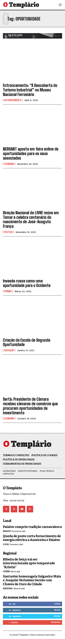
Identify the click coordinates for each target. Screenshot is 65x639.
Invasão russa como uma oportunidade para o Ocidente (27, 283)
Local (6, 544)
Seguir (57, 610)
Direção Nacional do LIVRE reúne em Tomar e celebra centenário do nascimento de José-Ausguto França (31, 219)
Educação (9, 350)
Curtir (57, 604)
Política (8, 232)
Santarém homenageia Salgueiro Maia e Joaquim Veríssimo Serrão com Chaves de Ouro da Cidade (32, 580)
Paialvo (7, 531)
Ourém (6, 571)
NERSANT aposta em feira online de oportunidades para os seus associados (30, 153)
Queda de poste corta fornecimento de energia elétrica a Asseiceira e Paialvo (32, 538)
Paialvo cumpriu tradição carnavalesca (32, 527)
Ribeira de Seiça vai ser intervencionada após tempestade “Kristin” (29, 563)
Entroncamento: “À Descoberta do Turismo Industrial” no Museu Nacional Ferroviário (30, 90)
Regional (8, 588)
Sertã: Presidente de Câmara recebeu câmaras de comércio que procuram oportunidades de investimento (30, 406)
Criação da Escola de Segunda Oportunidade (26, 342)
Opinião (8, 291)
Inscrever (55, 622)
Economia (9, 164)
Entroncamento (12, 100)
